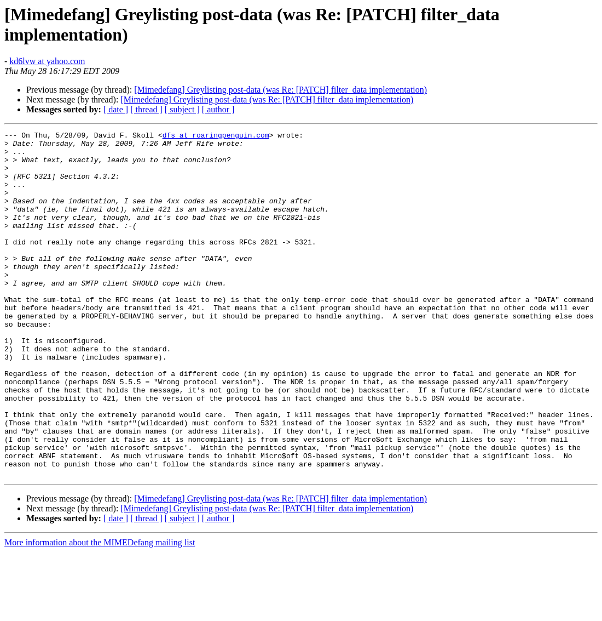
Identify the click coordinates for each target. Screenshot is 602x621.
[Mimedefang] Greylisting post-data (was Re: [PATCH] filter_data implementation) (280, 89)
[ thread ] (146, 109)
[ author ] (218, 109)
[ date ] (115, 109)
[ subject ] (182, 109)
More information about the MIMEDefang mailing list (99, 611)
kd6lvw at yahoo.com (47, 61)
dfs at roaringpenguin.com (216, 136)
